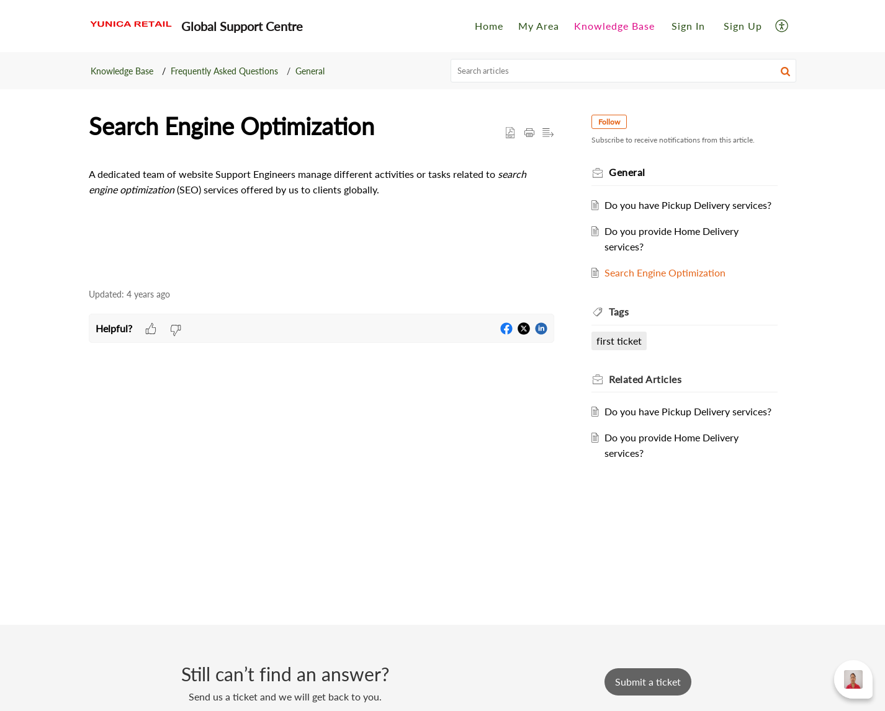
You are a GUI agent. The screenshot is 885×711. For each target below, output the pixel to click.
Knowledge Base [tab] (614, 26)
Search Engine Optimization (667, 272)
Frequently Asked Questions (224, 71)
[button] (782, 25)
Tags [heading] (621, 311)
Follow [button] (611, 121)
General (310, 71)
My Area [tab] (538, 26)
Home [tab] (489, 26)
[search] (624, 70)
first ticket (621, 341)
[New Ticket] (647, 681)
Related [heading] (647, 379)
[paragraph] (321, 195)
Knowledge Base (122, 71)
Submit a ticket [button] (648, 681)
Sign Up (743, 26)
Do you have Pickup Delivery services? (690, 205)
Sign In (688, 26)
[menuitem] (688, 26)
